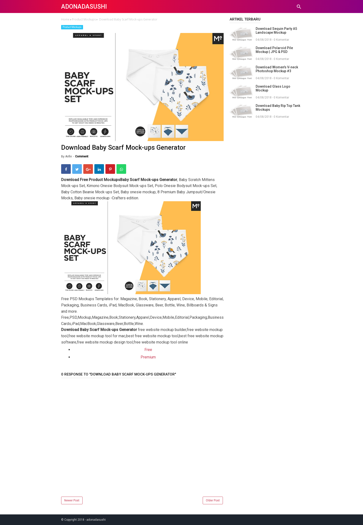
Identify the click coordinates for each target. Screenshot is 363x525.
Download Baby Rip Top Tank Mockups (278, 107)
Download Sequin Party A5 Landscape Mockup (276, 30)
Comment (81, 156)
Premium (148, 357)
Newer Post (71, 500)
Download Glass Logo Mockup (273, 88)
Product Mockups (72, 27)
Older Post (213, 500)
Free (148, 349)
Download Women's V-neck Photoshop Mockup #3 (277, 69)
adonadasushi (84, 6)
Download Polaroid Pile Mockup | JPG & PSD (274, 50)
